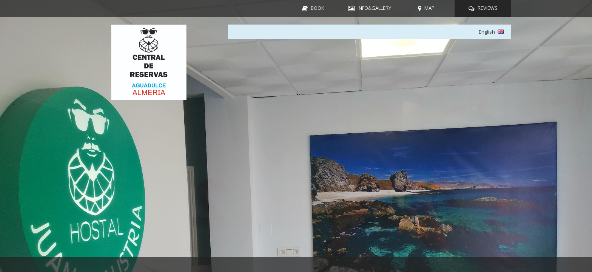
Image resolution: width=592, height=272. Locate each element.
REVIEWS (488, 8)
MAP (429, 8)
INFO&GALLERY (374, 8)
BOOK (317, 8)
